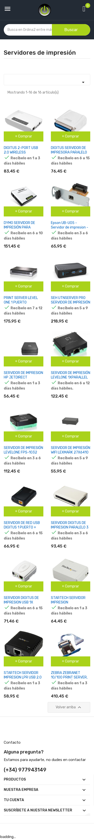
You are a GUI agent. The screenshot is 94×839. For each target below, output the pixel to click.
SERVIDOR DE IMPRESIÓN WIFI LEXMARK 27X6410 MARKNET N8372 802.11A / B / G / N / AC (70, 455)
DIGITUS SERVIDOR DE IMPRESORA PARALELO (69, 150)
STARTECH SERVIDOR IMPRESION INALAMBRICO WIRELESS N (70, 605)
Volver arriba (69, 707)
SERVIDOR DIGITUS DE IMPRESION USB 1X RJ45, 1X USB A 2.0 (21, 602)
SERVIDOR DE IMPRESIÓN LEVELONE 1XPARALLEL (70, 375)
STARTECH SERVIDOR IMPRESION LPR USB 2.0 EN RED (23, 677)
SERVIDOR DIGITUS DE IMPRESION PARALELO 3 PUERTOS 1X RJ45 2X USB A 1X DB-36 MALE (69, 530)
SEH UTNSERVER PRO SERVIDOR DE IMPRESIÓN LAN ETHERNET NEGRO (70, 302)
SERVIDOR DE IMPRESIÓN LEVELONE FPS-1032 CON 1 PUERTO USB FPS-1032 (23, 455)
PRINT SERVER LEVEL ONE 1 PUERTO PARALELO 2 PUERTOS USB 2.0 (22, 305)
